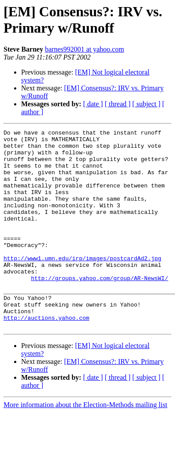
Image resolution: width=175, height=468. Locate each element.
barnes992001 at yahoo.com (84, 49)
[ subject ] (146, 104)
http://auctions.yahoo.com (46, 356)
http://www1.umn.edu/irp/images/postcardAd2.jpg (82, 284)
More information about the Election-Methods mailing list (85, 444)
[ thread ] (118, 104)
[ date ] (93, 104)
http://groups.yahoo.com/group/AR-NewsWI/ (99, 308)
